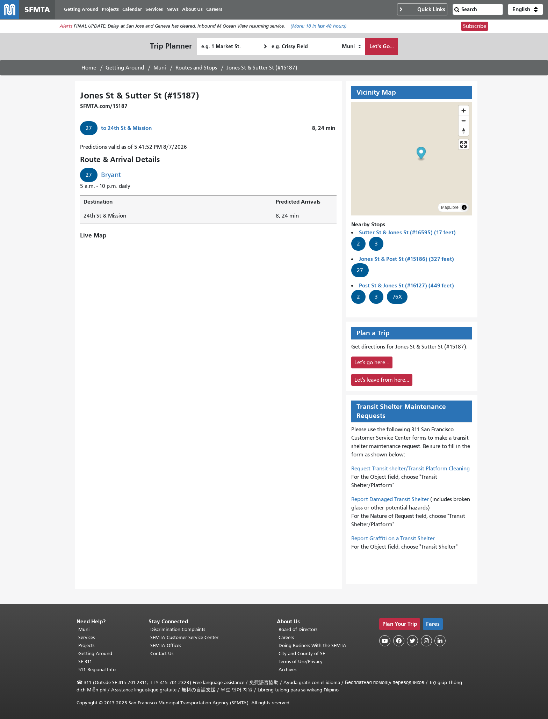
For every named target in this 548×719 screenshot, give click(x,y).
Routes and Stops (196, 68)
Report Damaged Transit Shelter (390, 500)
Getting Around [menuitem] (81, 10)
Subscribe (474, 26)
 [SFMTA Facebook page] (399, 641)
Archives (287, 670)
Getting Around (125, 68)
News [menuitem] (173, 10)
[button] (525, 9)
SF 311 (85, 662)
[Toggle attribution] (464, 208)
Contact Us (161, 653)
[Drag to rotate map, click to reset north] (464, 131)
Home (88, 68)
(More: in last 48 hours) (318, 27)
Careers (286, 637)
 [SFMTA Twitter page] (412, 641)
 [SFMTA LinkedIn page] (440, 641)
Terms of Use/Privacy (301, 662)
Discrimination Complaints (177, 629)
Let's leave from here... (381, 380)
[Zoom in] (464, 111)
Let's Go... (381, 46)
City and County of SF (302, 653)
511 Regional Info (97, 670)
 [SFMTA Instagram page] (426, 641)
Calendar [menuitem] (132, 10)
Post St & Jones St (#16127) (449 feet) (406, 286)
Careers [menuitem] (215, 10)
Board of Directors (298, 629)
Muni (159, 68)
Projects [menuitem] (110, 10)
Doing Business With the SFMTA (312, 645)
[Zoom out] (464, 121)
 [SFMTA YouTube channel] (385, 641)
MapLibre (450, 207)
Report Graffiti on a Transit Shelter (393, 539)
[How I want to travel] (351, 46)
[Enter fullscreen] (464, 145)
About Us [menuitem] (192, 10)
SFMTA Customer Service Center (184, 637)
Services (86, 637)
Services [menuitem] (154, 10)
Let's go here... (371, 363)
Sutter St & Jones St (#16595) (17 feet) (407, 232)
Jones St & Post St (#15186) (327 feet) (406, 259)
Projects (86, 645)
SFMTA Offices (165, 645)
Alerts (66, 27)
